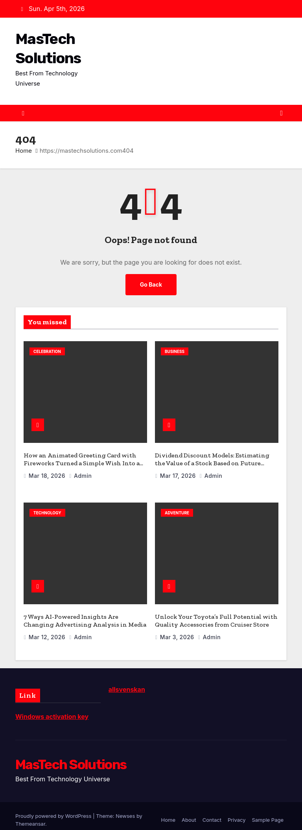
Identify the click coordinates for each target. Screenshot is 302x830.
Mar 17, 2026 (178, 471)
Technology (47, 508)
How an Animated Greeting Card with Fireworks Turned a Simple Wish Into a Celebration (82, 459)
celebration (47, 351)
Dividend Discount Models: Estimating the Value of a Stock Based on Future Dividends (212, 459)
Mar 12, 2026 (48, 629)
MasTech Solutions (70, 757)
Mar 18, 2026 (48, 471)
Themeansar (30, 816)
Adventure (177, 508)
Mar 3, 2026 (178, 629)
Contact (212, 812)
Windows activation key (51, 709)
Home (23, 150)
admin (80, 471)
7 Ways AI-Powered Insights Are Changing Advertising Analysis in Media (85, 613)
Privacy (237, 812)
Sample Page (268, 812)
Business (174, 351)
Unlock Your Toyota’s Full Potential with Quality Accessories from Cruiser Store (216, 613)
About (189, 812)
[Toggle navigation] (281, 113)
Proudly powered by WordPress (54, 808)
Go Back (151, 284)
